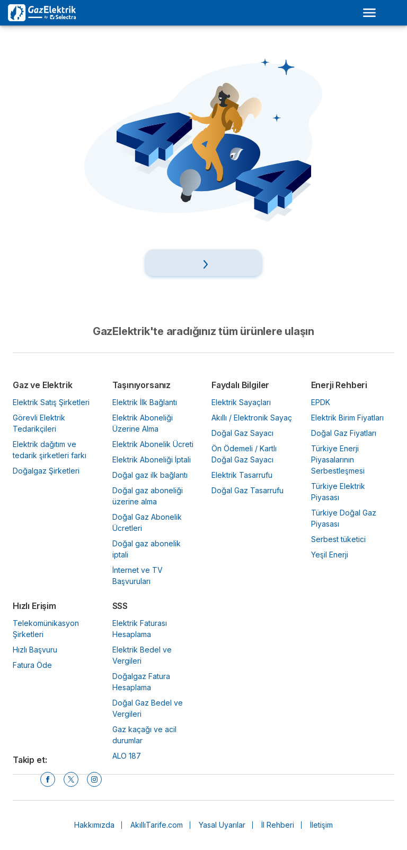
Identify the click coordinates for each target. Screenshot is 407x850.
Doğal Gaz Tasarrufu (247, 490)
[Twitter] (71, 779)
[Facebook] (47, 779)
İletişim (321, 824)
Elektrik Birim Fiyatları (347, 417)
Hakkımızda (94, 824)
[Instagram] (94, 779)
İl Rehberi (277, 824)
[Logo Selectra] (42, 12)
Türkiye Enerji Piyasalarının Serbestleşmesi (338, 459)
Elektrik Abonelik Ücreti (152, 444)
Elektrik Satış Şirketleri (51, 402)
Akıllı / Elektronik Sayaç (251, 417)
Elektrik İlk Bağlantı (144, 402)
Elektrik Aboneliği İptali (151, 459)
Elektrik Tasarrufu (241, 474)
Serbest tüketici (338, 539)
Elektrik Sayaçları (241, 402)
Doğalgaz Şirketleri (46, 470)
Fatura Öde (32, 664)
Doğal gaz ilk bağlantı (150, 474)
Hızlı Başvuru (35, 649)
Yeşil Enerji (329, 554)
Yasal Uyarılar (222, 824)
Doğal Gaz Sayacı (242, 432)
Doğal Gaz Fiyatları (343, 432)
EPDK (320, 402)
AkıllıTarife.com (156, 824)
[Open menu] (369, 12)
